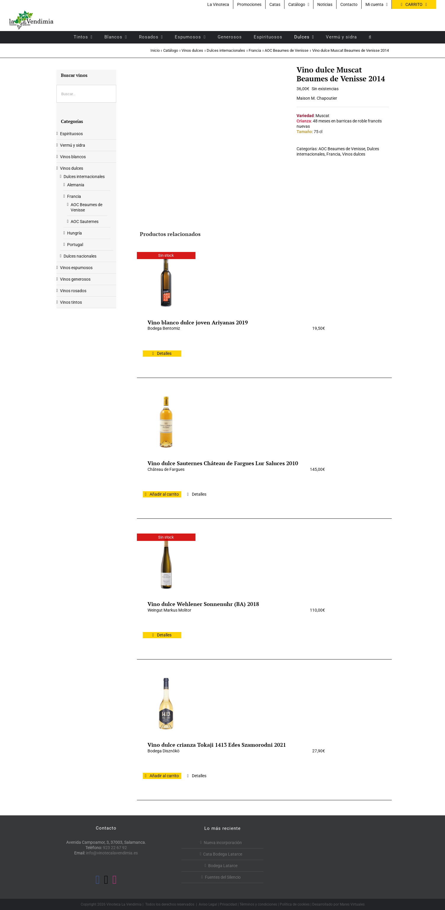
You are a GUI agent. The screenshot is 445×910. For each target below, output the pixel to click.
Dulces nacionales (80, 256)
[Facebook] (98, 880)
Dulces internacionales (84, 176)
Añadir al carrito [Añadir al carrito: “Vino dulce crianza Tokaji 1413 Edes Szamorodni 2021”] (164, 775)
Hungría (74, 233)
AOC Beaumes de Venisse (341, 148)
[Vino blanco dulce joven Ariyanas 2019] (166, 281)
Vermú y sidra (72, 145)
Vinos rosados (73, 290)
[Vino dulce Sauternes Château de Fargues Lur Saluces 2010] (166, 422)
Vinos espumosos (76, 267)
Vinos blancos (73, 156)
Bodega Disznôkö (163, 751)
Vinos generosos (75, 279)
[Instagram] (114, 880)
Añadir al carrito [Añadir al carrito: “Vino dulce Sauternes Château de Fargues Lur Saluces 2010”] (164, 494)
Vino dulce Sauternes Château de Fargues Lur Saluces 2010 (223, 463)
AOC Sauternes (84, 221)
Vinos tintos (71, 302)
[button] (370, 37)
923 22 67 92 (115, 847)
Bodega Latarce (222, 865)
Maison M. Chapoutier (317, 98)
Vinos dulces (353, 154)
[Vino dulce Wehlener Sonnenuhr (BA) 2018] (166, 563)
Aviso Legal (208, 904)
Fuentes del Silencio (223, 877)
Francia (333, 154)
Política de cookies (295, 904)
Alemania (75, 184)
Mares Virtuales (352, 904)
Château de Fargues (166, 469)
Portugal (75, 244)
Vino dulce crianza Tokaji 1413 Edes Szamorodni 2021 (217, 744)
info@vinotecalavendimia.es (112, 853)
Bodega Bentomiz (164, 328)
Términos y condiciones (258, 904)
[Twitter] (106, 880)
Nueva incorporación (223, 842)
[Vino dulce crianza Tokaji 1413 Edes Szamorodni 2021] (166, 703)
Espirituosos (71, 133)
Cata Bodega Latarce (222, 854)
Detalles (164, 353)
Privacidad (228, 904)
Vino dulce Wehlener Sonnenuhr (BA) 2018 (203, 603)
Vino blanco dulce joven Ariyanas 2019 (198, 322)
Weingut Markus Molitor (169, 610)
